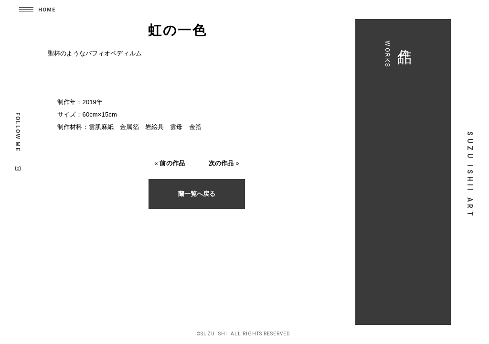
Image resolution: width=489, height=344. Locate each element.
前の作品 (172, 163)
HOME (46, 9)
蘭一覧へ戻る (197, 193)
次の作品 (221, 163)
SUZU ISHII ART (470, 174)
